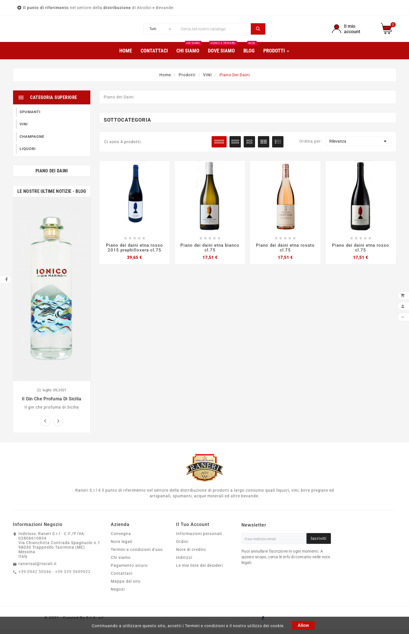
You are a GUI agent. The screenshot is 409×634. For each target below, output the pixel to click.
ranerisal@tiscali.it (37, 568)
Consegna (121, 538)
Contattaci (121, 578)
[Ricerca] (214, 31)
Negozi (118, 594)
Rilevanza (359, 146)
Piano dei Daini (52, 175)
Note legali (121, 546)
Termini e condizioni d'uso (137, 554)
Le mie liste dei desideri (199, 570)
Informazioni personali (199, 538)
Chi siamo (121, 562)
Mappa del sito (126, 586)
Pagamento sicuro (129, 570)
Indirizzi (184, 562)
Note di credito (191, 554)
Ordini (182, 546)
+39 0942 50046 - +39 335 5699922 (54, 576)
